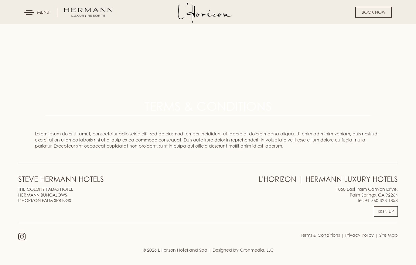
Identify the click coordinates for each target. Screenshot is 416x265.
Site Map (388, 235)
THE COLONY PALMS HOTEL (45, 189)
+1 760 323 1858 (381, 200)
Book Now (374, 12)
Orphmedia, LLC (257, 250)
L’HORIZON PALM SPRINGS (44, 200)
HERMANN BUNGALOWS (42, 194)
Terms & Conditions (320, 235)
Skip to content (22, 28)
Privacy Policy (359, 235)
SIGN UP (386, 211)
